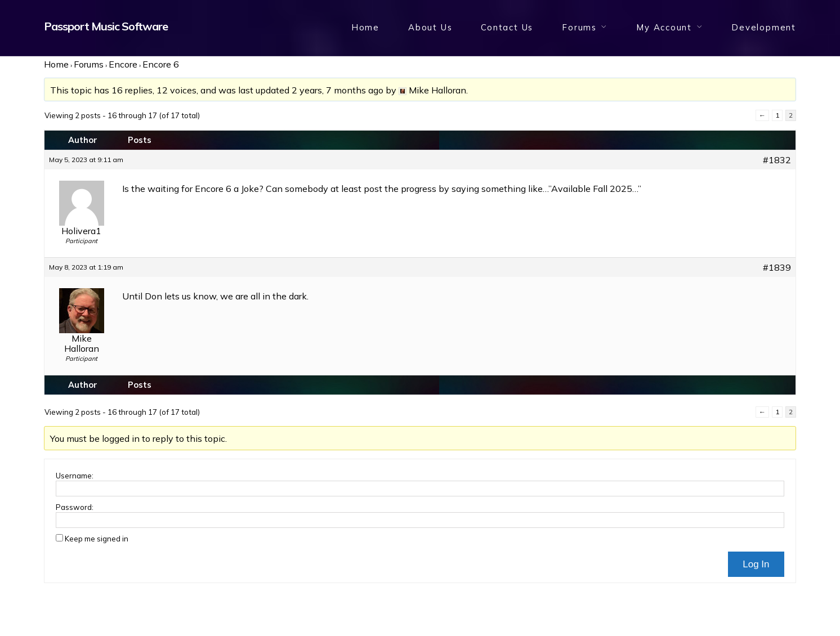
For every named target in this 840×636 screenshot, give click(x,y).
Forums (579, 27)
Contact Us (507, 27)
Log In (756, 564)
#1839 (777, 267)
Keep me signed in (96, 538)
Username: (74, 475)
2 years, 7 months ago (337, 90)
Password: (74, 507)
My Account (664, 27)
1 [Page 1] (777, 115)
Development (763, 27)
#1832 (777, 160)
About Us (430, 27)
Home (365, 27)
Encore (123, 64)
